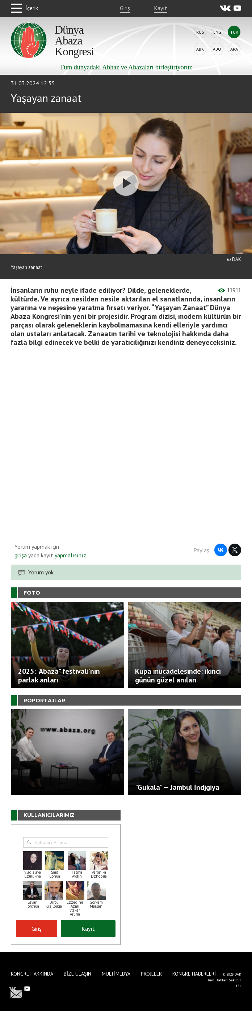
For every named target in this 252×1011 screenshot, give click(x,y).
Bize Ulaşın (77, 974)
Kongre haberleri (194, 974)
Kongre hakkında (32, 974)
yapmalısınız (69, 555)
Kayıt (160, 8)
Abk (200, 49)
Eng (217, 32)
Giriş (125, 8)
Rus (200, 32)
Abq (217, 49)
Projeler (151, 974)
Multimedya (116, 974)
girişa (20, 555)
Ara (234, 49)
